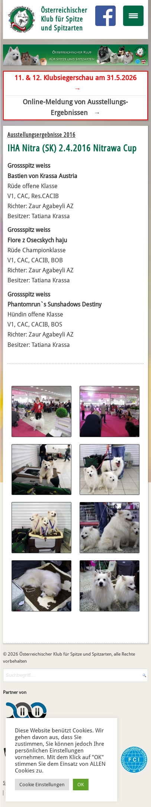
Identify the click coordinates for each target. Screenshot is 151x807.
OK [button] (80, 784)
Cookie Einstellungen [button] (42, 784)
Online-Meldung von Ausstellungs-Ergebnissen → (75, 107)
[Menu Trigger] (133, 16)
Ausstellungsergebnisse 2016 (41, 135)
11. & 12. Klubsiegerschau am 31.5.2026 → (75, 83)
